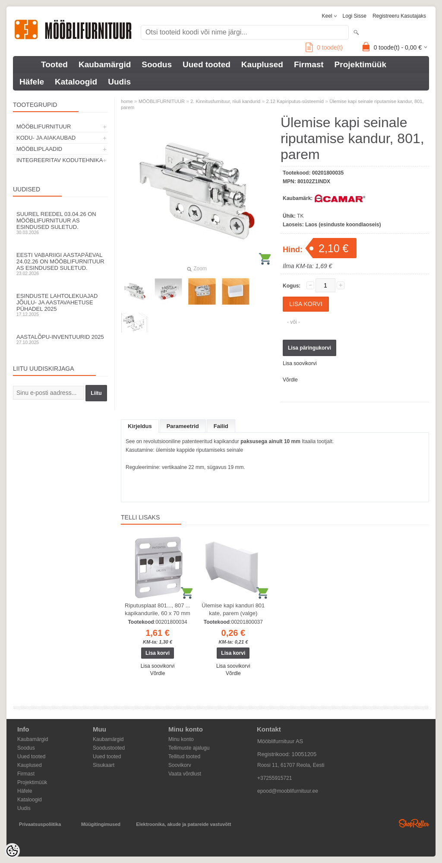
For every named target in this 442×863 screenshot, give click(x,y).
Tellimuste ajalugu (188, 748)
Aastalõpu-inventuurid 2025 (60, 339)
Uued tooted (206, 64)
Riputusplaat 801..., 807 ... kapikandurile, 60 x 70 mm (157, 609)
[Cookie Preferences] (12, 851)
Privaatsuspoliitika (40, 824)
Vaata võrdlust (184, 774)
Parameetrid (183, 426)
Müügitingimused (100, 824)
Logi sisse (354, 16)
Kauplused (262, 64)
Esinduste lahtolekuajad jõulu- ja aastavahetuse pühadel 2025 (60, 305)
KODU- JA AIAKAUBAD (46, 137)
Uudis (119, 81)
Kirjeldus (140, 426)
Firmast (309, 64)
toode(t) (324, 47)
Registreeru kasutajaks (399, 16)
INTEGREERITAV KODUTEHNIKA (59, 160)
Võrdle (290, 380)
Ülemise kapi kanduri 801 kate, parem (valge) (233, 609)
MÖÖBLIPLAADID (39, 149)
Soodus (157, 64)
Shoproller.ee (414, 823)
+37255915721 (274, 778)
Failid (221, 426)
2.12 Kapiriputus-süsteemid (295, 101)
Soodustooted (109, 748)
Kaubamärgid (105, 64)
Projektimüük (360, 64)
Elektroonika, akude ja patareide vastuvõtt (183, 824)
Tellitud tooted (184, 757)
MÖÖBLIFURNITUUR (43, 126)
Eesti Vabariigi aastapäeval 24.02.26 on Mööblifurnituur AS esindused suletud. (60, 264)
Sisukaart (103, 765)
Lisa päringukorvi (309, 348)
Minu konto (181, 739)
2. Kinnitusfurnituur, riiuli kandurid (225, 101)
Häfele (31, 81)
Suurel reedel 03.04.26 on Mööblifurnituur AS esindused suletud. (60, 223)
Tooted (54, 64)
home (127, 101)
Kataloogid (76, 81)
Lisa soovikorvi (300, 363)
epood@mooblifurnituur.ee (287, 791)
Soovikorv (179, 765)
